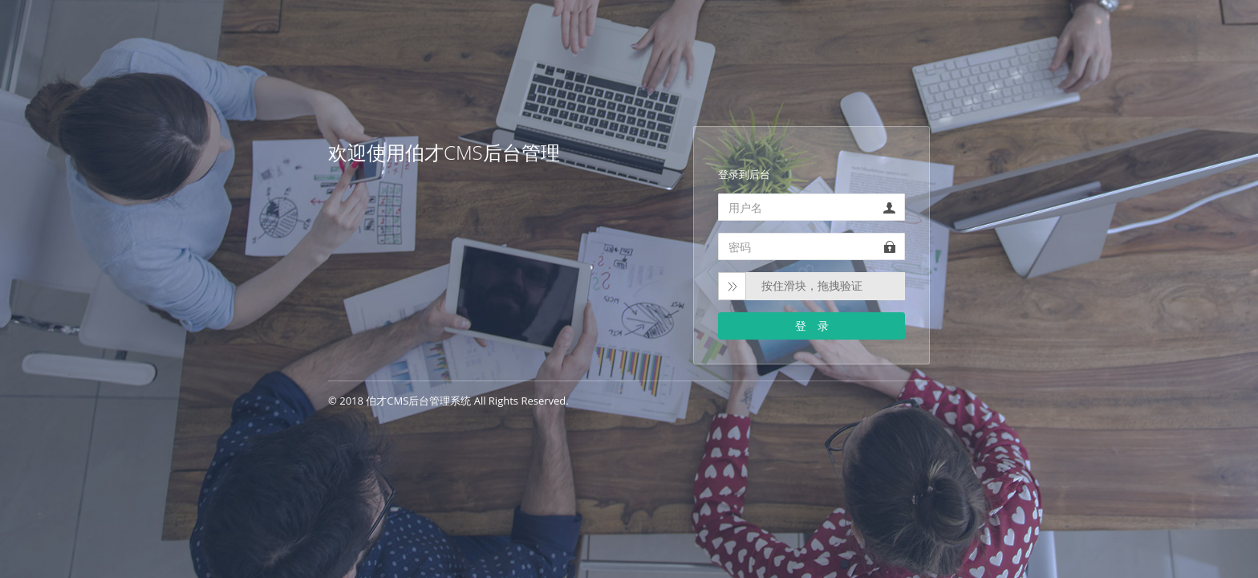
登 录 (812, 325)
